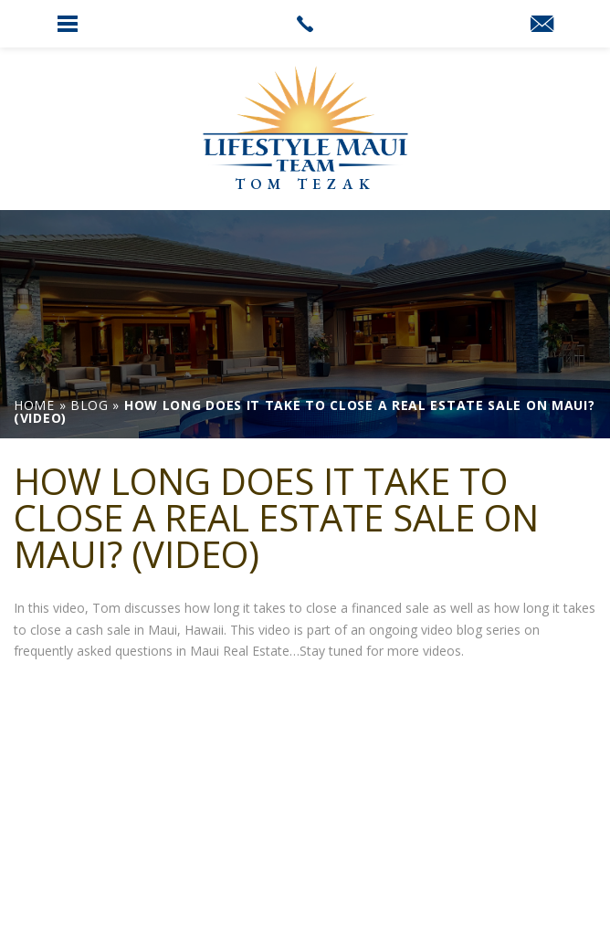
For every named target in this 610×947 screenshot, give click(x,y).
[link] (305, 23)
